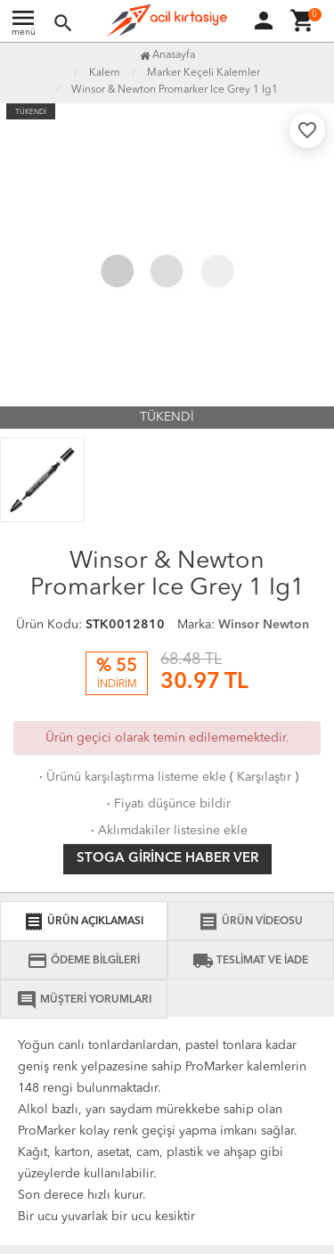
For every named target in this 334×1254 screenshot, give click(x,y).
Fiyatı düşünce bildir (167, 804)
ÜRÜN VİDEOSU (250, 921)
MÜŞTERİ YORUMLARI (83, 1000)
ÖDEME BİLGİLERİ (83, 960)
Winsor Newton (263, 625)
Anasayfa (167, 55)
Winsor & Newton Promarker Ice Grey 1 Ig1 (174, 90)
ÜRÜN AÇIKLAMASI (83, 921)
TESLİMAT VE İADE (250, 960)
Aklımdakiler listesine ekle (167, 830)
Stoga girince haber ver (167, 858)
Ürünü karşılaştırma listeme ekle (131, 777)
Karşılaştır (264, 777)
